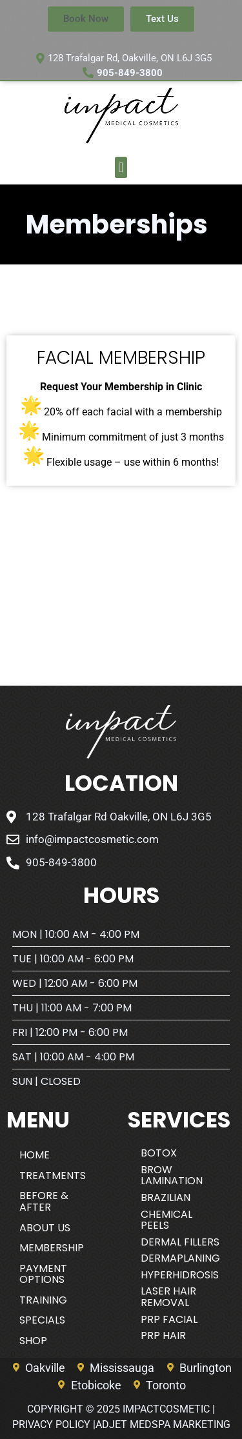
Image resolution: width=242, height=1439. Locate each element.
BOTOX (159, 1153)
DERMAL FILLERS (180, 1242)
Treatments (52, 1175)
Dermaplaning (180, 1258)
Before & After (43, 1201)
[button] (121, 167)
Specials (42, 1320)
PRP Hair (163, 1335)
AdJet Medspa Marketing (163, 1424)
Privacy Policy (51, 1424)
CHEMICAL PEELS (166, 1220)
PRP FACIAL (169, 1319)
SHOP (33, 1340)
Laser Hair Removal (168, 1297)
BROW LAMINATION (172, 1175)
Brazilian (165, 1197)
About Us (44, 1227)
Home (34, 1154)
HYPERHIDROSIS (180, 1274)
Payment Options (43, 1274)
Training (43, 1300)
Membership (51, 1247)
